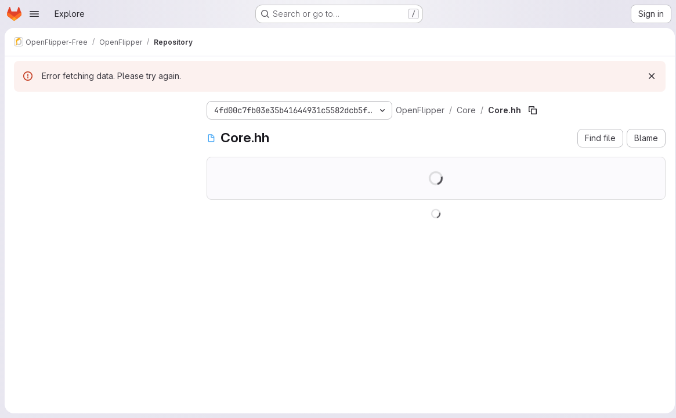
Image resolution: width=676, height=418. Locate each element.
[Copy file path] (532, 110)
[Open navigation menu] (34, 14)
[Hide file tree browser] (23, 108)
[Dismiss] (648, 76)
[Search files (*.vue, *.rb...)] (101, 131)
